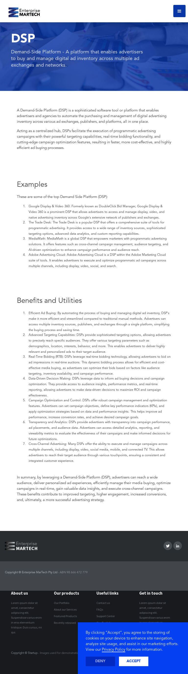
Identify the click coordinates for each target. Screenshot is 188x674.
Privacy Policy (113, 650)
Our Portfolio (61, 603)
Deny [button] (100, 661)
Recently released (65, 623)
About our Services (65, 609)
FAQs (99, 609)
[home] (22, 11)
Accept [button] (134, 661)
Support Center (105, 616)
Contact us (103, 603)
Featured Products (65, 616)
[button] (179, 11)
